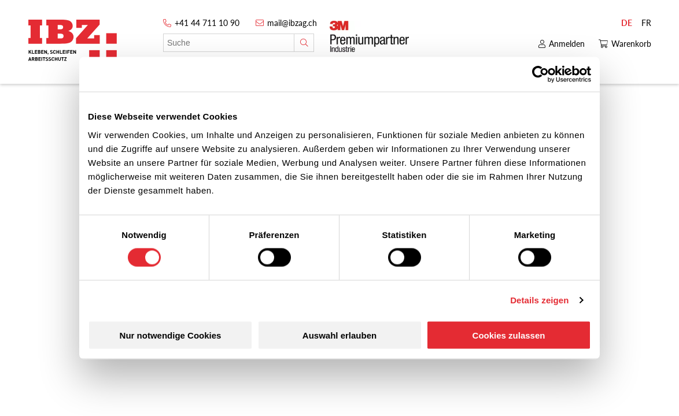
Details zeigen (539, 300)
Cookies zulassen (509, 335)
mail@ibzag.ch (292, 23)
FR (646, 23)
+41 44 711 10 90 (207, 23)
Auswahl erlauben (339, 335)
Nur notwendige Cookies (171, 335)
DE (626, 23)
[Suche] (304, 43)
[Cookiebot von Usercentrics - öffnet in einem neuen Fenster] (540, 74)
